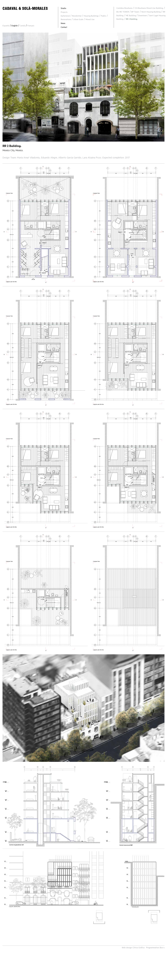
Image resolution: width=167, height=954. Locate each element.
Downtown (142, 16)
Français (30, 26)
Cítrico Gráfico (139, 948)
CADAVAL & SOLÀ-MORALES (25, 8)
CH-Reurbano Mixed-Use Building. (149, 8)
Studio (63, 9)
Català (22, 26)
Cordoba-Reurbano (124, 8)
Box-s (162, 948)
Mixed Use (90, 20)
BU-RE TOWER (122, 12)
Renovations (66, 20)
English (14, 26)
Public (103, 16)
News (63, 24)
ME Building (131, 16)
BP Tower (135, 12)
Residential (76, 16)
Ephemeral (65, 16)
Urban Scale (78, 20)
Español (6, 26)
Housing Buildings (91, 16)
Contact (64, 27)
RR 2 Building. (131, 19)
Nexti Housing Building (151, 12)
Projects (64, 12)
